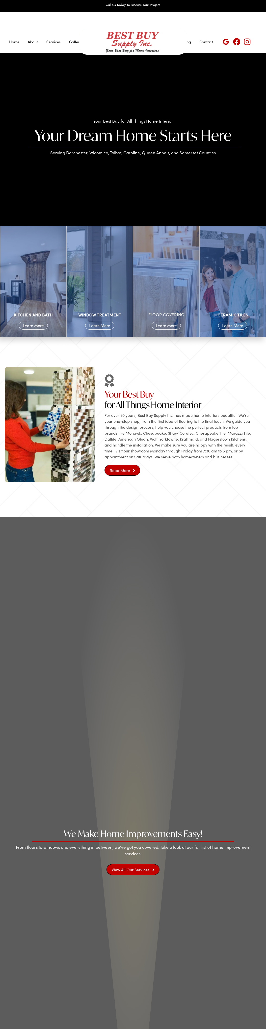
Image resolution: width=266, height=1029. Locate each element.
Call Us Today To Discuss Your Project (133, 4)
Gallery (75, 41)
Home (14, 41)
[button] (122, 470)
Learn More (33, 325)
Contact (206, 41)
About (33, 41)
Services (53, 41)
